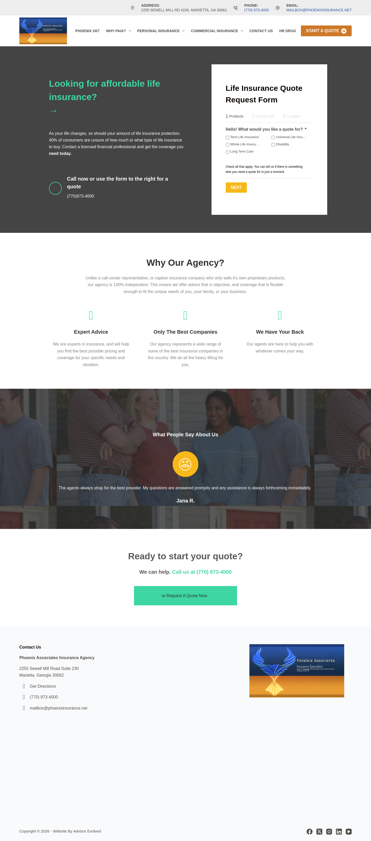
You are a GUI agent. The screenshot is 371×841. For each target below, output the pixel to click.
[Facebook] (310, 832)
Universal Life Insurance (293, 137)
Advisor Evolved (87, 831)
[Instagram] (329, 832)
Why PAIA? (119, 31)
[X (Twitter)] (319, 832)
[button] (185, 595)
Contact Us (261, 31)
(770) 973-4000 (256, 10)
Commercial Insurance (218, 31)
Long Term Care (242, 151)
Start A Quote (326, 31)
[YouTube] (349, 832)
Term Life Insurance (244, 137)
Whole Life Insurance (245, 144)
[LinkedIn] (339, 832)
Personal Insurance (162, 31)
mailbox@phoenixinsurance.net (319, 10)
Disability (282, 144)
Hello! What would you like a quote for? (266, 129)
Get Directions (43, 686)
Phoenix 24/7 (87, 31)
